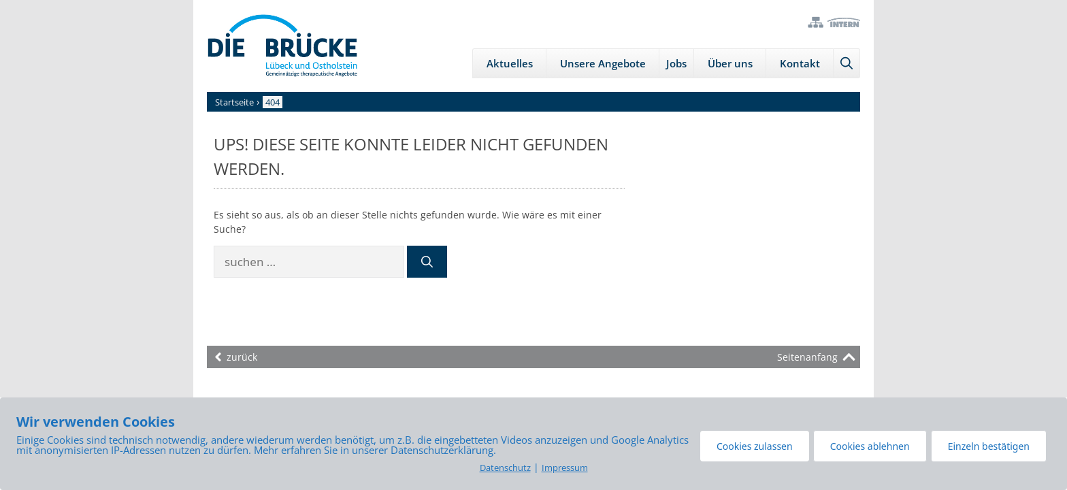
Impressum (565, 467)
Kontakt (800, 63)
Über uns (730, 63)
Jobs (676, 63)
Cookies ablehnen (870, 446)
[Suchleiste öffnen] (846, 63)
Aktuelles (510, 63)
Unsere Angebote (603, 63)
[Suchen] (427, 262)
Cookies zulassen (755, 446)
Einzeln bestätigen (989, 446)
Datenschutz (505, 467)
